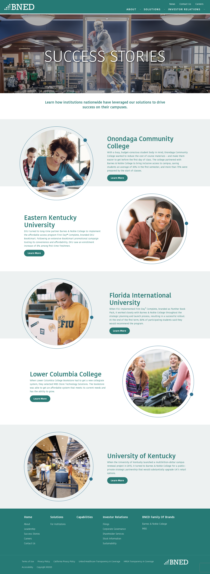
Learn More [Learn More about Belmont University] (34, 253)
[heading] (28, 517)
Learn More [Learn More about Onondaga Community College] (117, 178)
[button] (140, 9)
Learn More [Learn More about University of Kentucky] (117, 480)
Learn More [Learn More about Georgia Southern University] (40, 398)
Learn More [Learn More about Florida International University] (119, 330)
